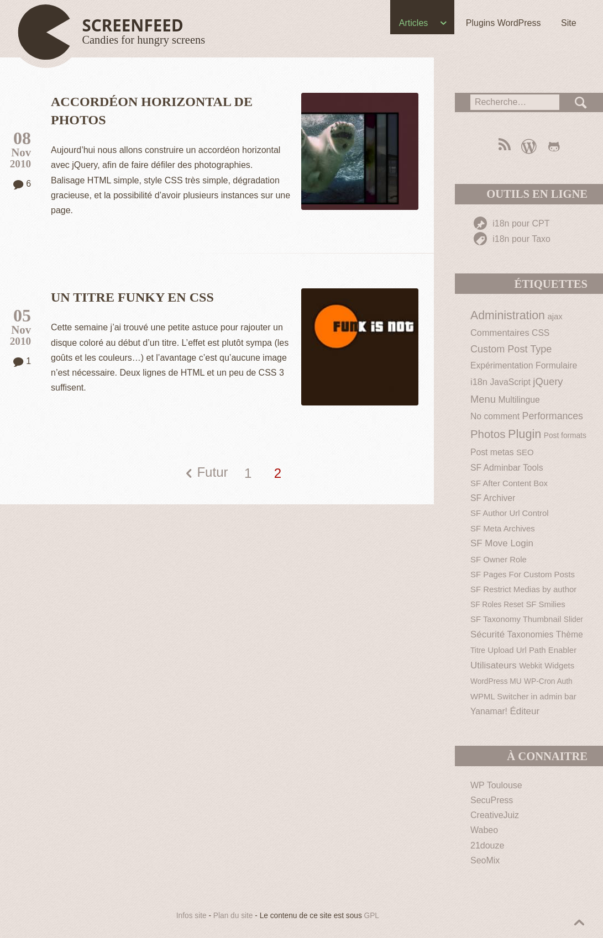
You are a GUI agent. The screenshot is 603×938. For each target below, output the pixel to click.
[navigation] (301, 25)
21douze (487, 845)
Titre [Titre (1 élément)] (477, 650)
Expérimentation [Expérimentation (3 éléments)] (501, 365)
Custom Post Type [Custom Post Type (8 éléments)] (511, 349)
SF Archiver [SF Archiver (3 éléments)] (492, 498)
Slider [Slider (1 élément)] (573, 619)
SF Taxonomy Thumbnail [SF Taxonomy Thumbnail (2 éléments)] (515, 619)
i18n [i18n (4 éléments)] (478, 382)
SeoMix (485, 860)
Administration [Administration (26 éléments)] (507, 315)
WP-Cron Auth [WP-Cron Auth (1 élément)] (548, 681)
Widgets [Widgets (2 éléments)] (559, 665)
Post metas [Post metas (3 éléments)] (492, 452)
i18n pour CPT (512, 223)
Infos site (191, 915)
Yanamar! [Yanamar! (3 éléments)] (488, 711)
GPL (371, 915)
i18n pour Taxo (512, 239)
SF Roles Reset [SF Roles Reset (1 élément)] (496, 604)
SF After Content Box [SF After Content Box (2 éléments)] (509, 483)
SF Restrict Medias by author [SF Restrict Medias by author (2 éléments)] (523, 589)
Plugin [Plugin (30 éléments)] (524, 434)
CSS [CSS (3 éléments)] (540, 333)
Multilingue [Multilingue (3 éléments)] (519, 399)
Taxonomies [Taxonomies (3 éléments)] (530, 634)
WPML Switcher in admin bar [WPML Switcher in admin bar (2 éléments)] (523, 696)
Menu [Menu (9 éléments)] (483, 399)
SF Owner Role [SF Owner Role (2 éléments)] (498, 559)
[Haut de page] (112, 32)
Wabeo (484, 830)
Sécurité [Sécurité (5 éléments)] (487, 634)
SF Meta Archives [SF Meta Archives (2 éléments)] (502, 528)
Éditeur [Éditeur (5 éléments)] (524, 711)
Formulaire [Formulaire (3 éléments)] (556, 365)
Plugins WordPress (503, 23)
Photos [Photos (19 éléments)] (488, 434)
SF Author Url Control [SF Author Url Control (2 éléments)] (509, 513)
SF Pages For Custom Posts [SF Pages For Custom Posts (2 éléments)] (522, 574)
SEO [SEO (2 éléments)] (524, 452)
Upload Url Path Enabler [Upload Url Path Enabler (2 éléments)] (531, 650)
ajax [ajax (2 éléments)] (554, 316)
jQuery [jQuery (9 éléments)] (548, 381)
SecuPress (491, 800)
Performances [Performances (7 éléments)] (552, 415)
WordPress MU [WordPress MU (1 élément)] (496, 681)
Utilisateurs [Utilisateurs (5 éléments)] (493, 665)
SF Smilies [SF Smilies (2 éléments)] (545, 604)
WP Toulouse (496, 785)
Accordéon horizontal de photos (152, 110)
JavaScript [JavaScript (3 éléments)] (510, 382)
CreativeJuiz (494, 815)
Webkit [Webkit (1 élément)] (530, 666)
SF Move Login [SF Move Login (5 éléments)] (501, 543)
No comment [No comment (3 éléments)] (495, 416)
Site (568, 23)
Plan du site (233, 915)
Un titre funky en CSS (132, 297)
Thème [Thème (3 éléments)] (569, 634)
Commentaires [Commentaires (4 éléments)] (499, 333)
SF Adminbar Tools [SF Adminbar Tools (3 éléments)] (506, 467)
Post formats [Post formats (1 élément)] (565, 435)
